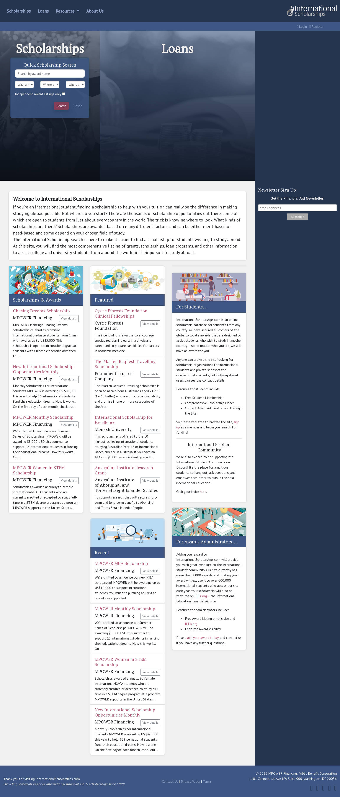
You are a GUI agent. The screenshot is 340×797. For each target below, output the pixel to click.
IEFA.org (201, 596)
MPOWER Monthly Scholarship (43, 417)
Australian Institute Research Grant (124, 470)
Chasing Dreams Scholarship (41, 311)
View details (69, 318)
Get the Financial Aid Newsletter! (297, 198)
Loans (43, 11)
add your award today (202, 637)
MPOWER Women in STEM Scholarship (39, 470)
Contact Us (170, 781)
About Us (95, 11)
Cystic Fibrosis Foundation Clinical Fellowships (121, 313)
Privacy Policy (190, 781)
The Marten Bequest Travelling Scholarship (125, 363)
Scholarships (19, 11)
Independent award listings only (38, 94)
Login (302, 26)
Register (316, 26)
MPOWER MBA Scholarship (121, 563)
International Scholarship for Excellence (123, 419)
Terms (207, 781)
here (203, 491)
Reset (78, 106)
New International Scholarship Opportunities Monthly (43, 369)
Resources (66, 11)
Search (61, 106)
